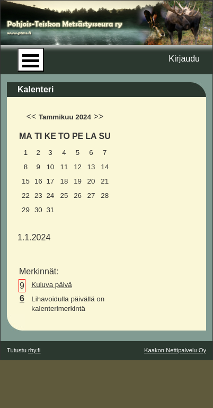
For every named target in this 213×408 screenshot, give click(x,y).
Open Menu (30, 60)
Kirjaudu (184, 58)
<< (31, 116)
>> (98, 116)
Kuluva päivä (51, 285)
